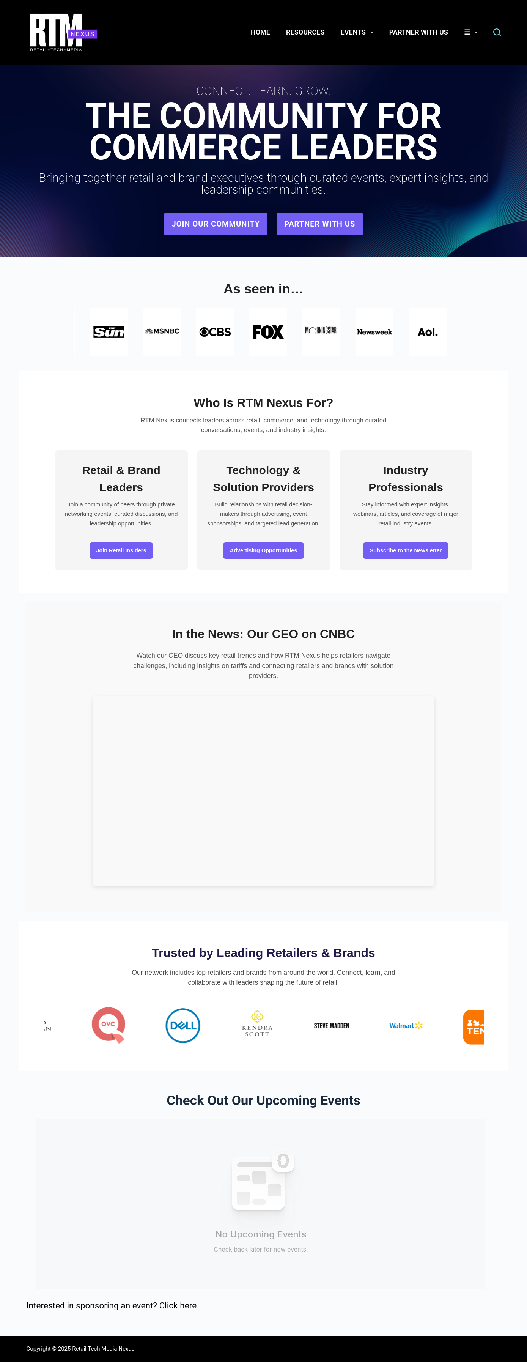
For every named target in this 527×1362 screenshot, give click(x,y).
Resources (305, 32)
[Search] (497, 32)
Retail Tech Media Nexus (103, 1348)
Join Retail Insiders (121, 550)
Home (260, 32)
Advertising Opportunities (263, 550)
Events (358, 32)
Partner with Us (320, 224)
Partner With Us (418, 32)
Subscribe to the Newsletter (406, 550)
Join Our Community (216, 224)
